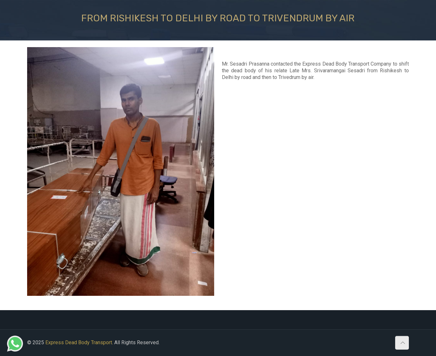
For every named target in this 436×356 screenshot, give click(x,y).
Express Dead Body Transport (78, 342)
